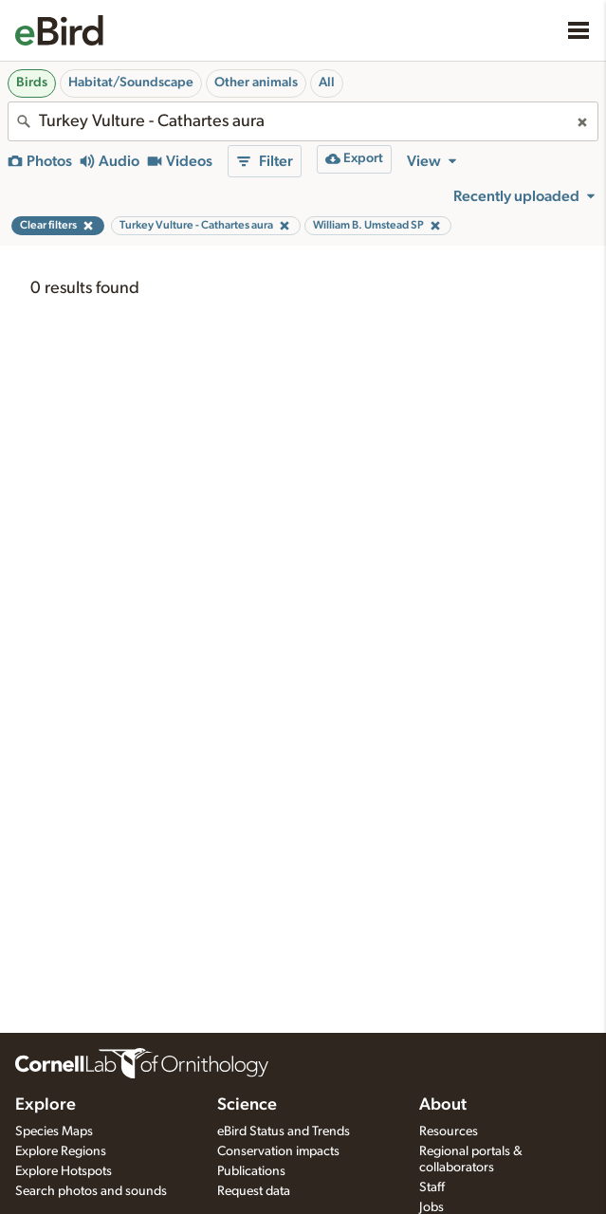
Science (247, 1104)
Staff (432, 1187)
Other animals (256, 82)
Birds (31, 82)
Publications (251, 1171)
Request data (253, 1191)
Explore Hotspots (63, 1171)
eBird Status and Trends (283, 1131)
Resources (448, 1131)
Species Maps (54, 1131)
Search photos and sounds (91, 1191)
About (443, 1104)
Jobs (431, 1207)
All (327, 82)
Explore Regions (60, 1151)
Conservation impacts (278, 1151)
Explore (45, 1104)
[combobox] (303, 121)
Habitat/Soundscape (130, 82)
